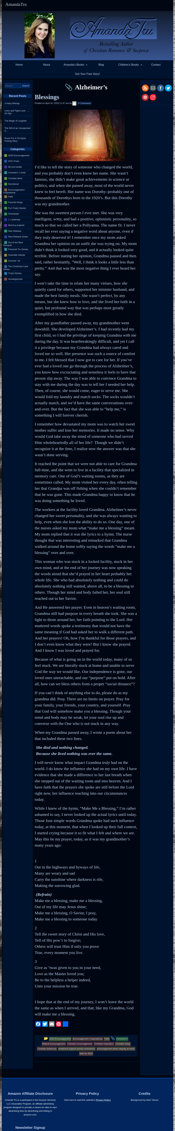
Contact (155, 64)
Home (19, 64)
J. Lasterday (14, 219)
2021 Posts (13, 161)
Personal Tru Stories (18, 249)
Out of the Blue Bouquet (13, 243)
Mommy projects (16, 225)
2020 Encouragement (18, 155)
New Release (14, 231)
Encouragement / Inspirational (14, 191)
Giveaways (13, 213)
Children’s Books (128, 64)
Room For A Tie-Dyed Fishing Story (15, 139)
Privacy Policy (103, 1100)
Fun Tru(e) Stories (17, 208)
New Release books (18, 236)
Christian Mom (15, 178)
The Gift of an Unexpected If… (17, 129)
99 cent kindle (15, 166)
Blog (101, 64)
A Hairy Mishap (11, 103)
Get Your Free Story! (87, 73)
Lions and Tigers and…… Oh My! (17, 112)
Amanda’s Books (74, 64)
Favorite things (15, 202)
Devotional (13, 184)
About (46, 64)
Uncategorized (15, 279)
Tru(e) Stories (15, 273)
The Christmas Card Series (15, 268)
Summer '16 (14, 260)
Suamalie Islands (16, 255)
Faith (10, 196)
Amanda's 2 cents (17, 172)
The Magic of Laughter (15, 120)
